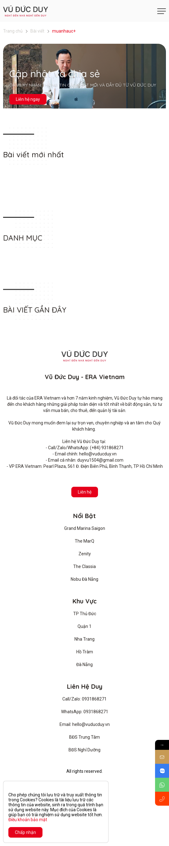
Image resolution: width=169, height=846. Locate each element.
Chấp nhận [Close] (25, 832)
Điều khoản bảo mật (27, 819)
